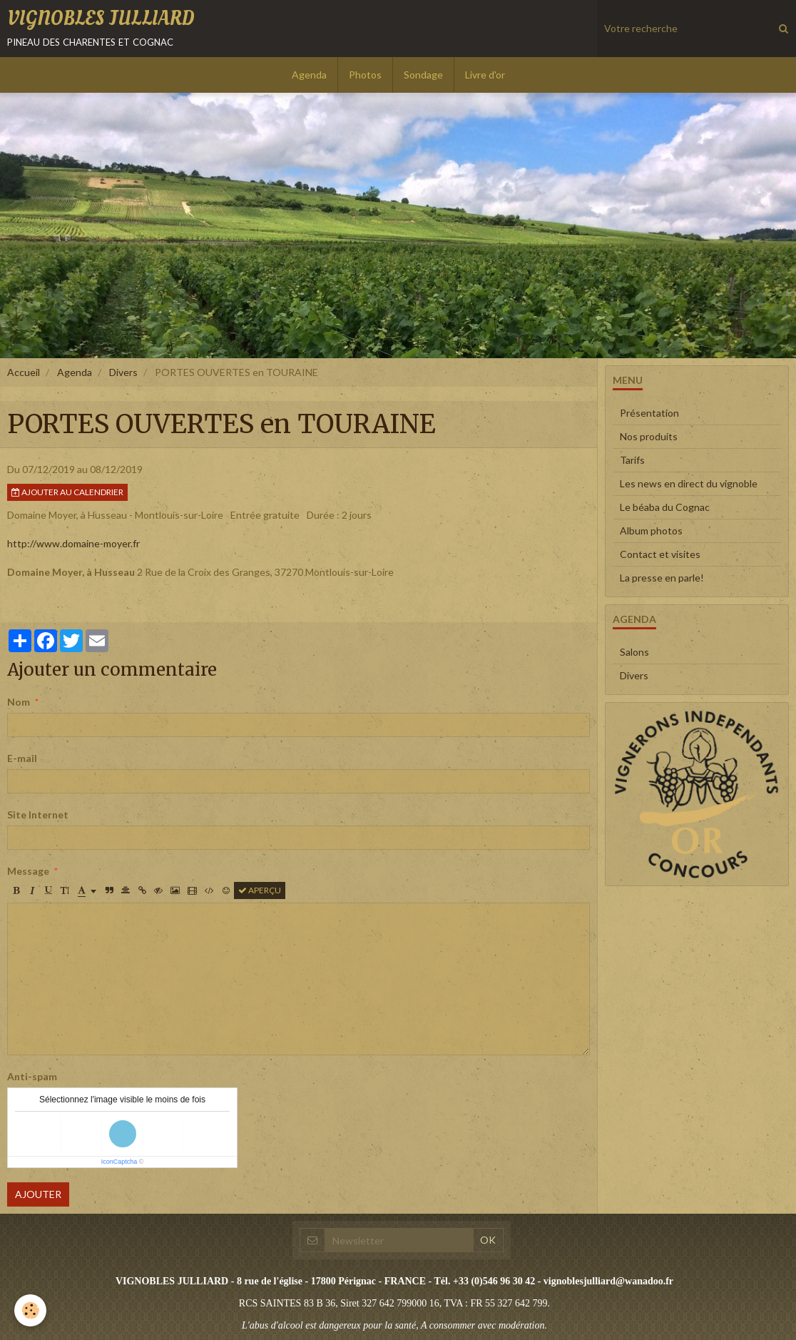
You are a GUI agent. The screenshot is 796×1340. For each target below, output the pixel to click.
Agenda (309, 74)
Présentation (649, 413)
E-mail (22, 758)
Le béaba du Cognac (665, 507)
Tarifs (632, 460)
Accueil (23, 372)
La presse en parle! (662, 578)
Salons (634, 652)
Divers (123, 372)
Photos (365, 74)
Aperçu (259, 890)
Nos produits (649, 436)
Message (28, 871)
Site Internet (37, 814)
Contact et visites (660, 554)
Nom (18, 702)
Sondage (423, 74)
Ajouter (38, 1194)
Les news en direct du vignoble (688, 483)
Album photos (651, 530)
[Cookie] (30, 1310)
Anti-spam (32, 1076)
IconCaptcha (119, 1161)
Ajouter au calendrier (67, 492)
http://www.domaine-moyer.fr (73, 543)
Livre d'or (485, 74)
